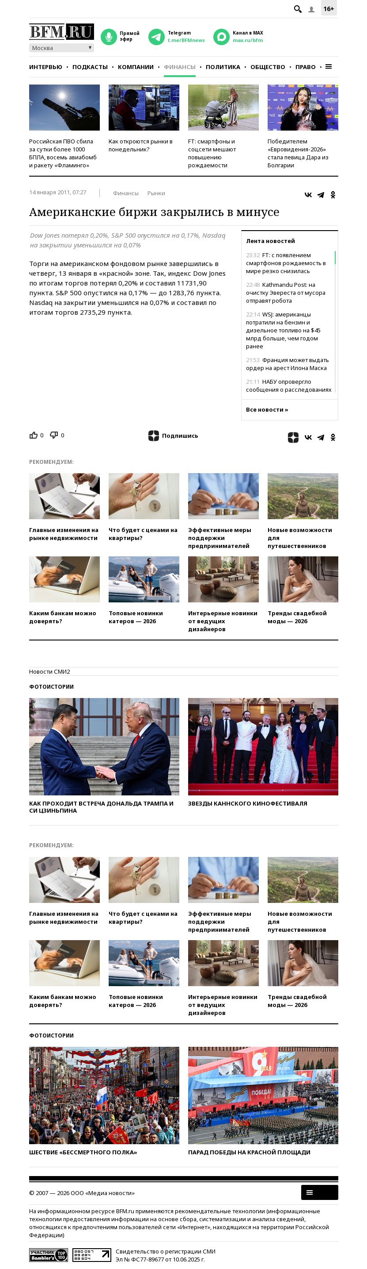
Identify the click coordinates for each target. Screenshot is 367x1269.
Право (305, 67)
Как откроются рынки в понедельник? (141, 145)
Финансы (180, 67)
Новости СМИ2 (49, 671)
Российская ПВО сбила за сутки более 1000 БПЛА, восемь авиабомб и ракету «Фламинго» (63, 153)
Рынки (156, 193)
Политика (223, 67)
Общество (267, 67)
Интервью (45, 67)
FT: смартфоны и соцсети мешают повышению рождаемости (212, 153)
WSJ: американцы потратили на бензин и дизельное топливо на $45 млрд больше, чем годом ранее (283, 330)
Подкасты (90, 67)
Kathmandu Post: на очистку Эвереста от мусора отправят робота (285, 293)
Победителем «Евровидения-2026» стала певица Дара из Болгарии (298, 153)
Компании (136, 67)
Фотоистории (51, 686)
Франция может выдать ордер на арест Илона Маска (287, 364)
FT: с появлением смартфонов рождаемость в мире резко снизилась (286, 263)
